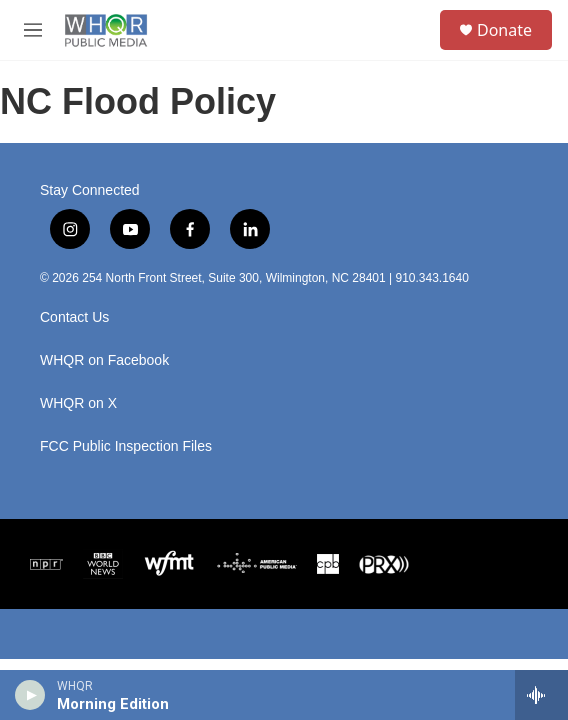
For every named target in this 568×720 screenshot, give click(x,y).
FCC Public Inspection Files (126, 446)
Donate (504, 30)
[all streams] (541, 695)
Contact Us (74, 317)
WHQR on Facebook (104, 360)
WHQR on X (78, 403)
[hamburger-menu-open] (33, 30)
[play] (30, 695)
